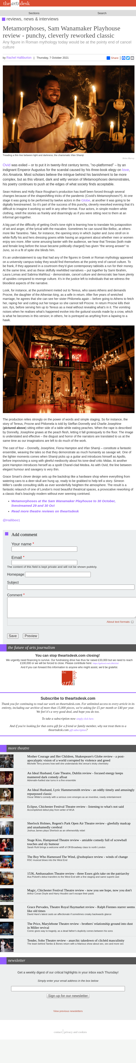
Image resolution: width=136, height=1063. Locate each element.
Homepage (15, 574)
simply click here (85, 719)
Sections (34, 13)
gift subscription (77, 730)
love (125, 170)
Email (17, 557)
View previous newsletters (68, 1011)
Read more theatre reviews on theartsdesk (45, 511)
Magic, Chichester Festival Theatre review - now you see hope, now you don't (79, 890)
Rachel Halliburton (19, 57)
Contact (58, 1032)
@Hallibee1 (11, 520)
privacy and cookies (75, 1032)
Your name (22, 544)
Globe (85, 200)
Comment (14, 595)
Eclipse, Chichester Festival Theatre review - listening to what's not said (75, 806)
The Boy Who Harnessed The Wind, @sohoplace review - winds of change (77, 857)
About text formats (118, 621)
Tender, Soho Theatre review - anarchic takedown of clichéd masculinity (75, 940)
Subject (13, 582)
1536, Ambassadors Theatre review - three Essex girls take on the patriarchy (78, 873)
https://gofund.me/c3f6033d (106, 663)
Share (113, 58)
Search (101, 13)
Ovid (7, 165)
